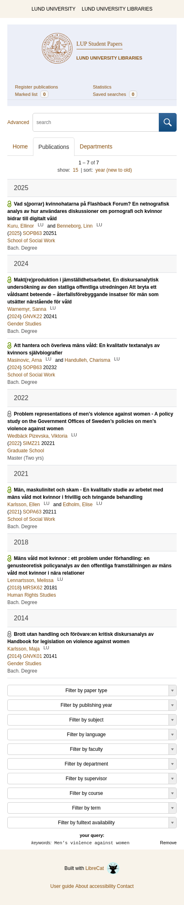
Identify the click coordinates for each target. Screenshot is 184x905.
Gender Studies (24, 324)
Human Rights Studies (31, 595)
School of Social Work (31, 240)
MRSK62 (32, 588)
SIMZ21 (31, 443)
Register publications (36, 86)
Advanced (18, 122)
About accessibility (95, 886)
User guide (62, 886)
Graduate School (25, 451)
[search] (96, 122)
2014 (14, 656)
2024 (14, 316)
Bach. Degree (22, 248)
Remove (168, 842)
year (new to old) (114, 170)
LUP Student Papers (100, 44)
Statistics (102, 86)
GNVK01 (32, 656)
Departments (96, 146)
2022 (14, 443)
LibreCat (102, 868)
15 (75, 170)
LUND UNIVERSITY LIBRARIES (117, 9)
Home (20, 146)
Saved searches (115, 94)
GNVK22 (32, 316)
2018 (14, 588)
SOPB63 (32, 233)
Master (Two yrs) (25, 458)
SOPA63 (32, 512)
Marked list (31, 94)
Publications (53, 147)
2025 (14, 233)
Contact (125, 886)
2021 (14, 512)
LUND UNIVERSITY (53, 9)
